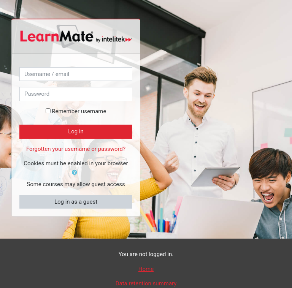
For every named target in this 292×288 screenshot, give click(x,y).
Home (146, 269)
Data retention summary (146, 283)
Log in (76, 131)
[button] (76, 172)
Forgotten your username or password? (75, 149)
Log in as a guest (75, 201)
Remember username (79, 111)
